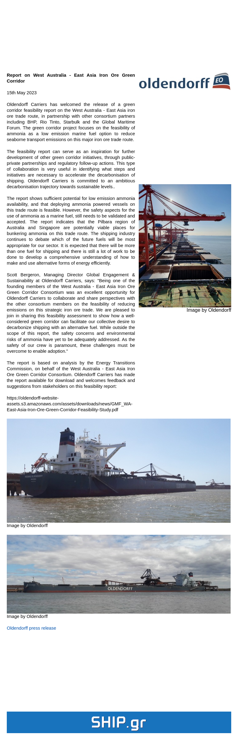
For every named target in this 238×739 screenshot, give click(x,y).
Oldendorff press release (31, 628)
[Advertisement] (119, 32)
